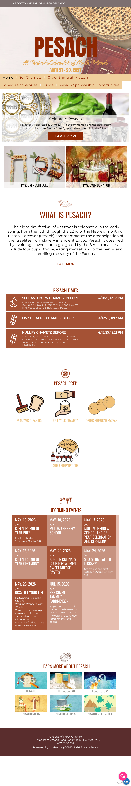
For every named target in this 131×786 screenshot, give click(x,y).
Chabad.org (56, 747)
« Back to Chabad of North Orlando (39, 3)
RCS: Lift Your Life (29, 592)
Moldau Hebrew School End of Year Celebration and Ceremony (98, 534)
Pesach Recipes (65, 714)
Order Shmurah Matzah (68, 77)
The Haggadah (65, 691)
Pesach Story (100, 691)
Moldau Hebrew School (62, 530)
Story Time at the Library (97, 561)
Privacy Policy (89, 747)
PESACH (65, 47)
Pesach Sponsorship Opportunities (90, 85)
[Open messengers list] (123, 776)
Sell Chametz (30, 77)
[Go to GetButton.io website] (122, 783)
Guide (48, 85)
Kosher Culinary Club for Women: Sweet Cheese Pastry (63, 565)
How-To (31, 691)
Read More (65, 264)
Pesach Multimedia (99, 714)
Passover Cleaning (29, 420)
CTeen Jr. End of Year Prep (27, 530)
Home (8, 77)
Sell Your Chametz (65, 420)
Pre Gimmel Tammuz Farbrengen (59, 596)
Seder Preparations (65, 465)
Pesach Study (31, 714)
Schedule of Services (20, 85)
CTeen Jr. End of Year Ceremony (27, 561)
